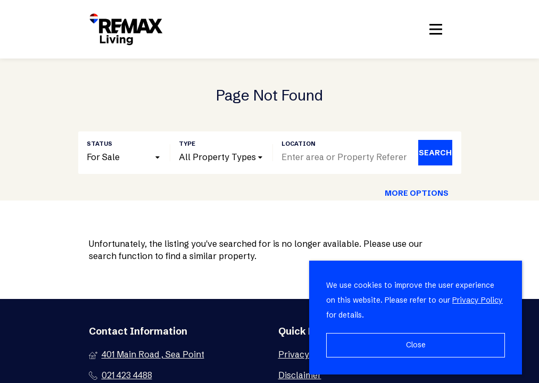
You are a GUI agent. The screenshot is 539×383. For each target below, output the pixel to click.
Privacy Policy (477, 300)
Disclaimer (299, 375)
